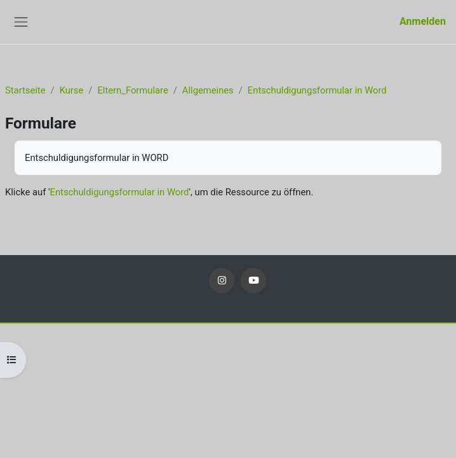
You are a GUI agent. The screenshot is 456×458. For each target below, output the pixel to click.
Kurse (72, 90)
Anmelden (422, 21)
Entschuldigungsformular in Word (317, 90)
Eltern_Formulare (132, 90)
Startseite (25, 90)
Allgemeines (208, 90)
